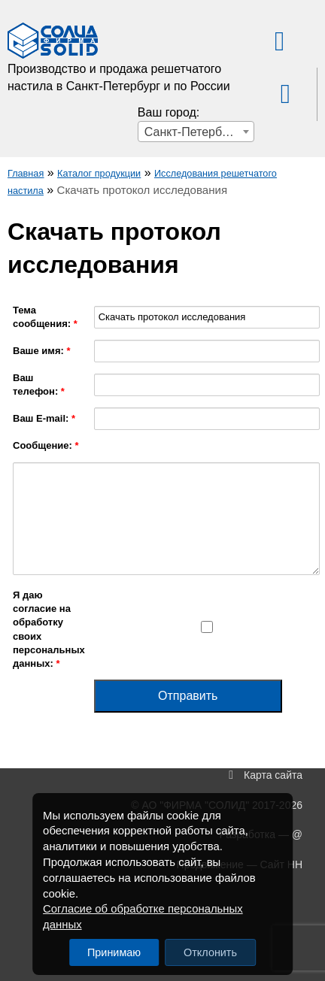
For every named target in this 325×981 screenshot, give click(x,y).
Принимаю (114, 952)
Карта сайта (273, 775)
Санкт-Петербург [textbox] (191, 132)
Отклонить (210, 952)
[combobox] (196, 131)
